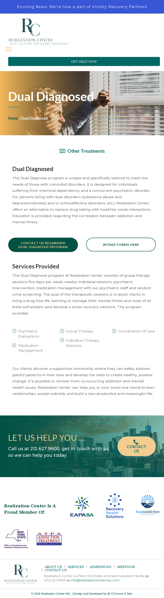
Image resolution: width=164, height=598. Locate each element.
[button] (84, 61)
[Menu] (9, 49)
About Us (53, 566)
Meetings (126, 566)
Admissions (100, 566)
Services (76, 566)
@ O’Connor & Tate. (120, 593)
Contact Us (56, 570)
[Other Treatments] (82, 151)
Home (13, 118)
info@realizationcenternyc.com (95, 580)
